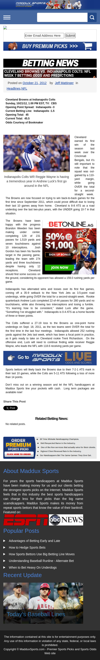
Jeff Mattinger (64, 83)
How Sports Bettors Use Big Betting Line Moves (42, 554)
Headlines (13, 88)
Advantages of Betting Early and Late (34, 541)
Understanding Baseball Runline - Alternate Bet (41, 561)
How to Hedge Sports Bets (27, 547)
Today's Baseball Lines (36, 614)
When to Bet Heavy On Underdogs (33, 567)
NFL (24, 88)
